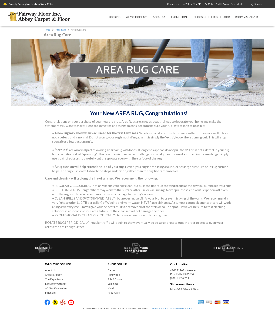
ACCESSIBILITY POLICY (181, 308)
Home (47, 29)
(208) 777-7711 (179, 278)
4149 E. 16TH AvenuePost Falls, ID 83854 (183, 272)
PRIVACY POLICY (160, 308)
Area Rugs (61, 29)
